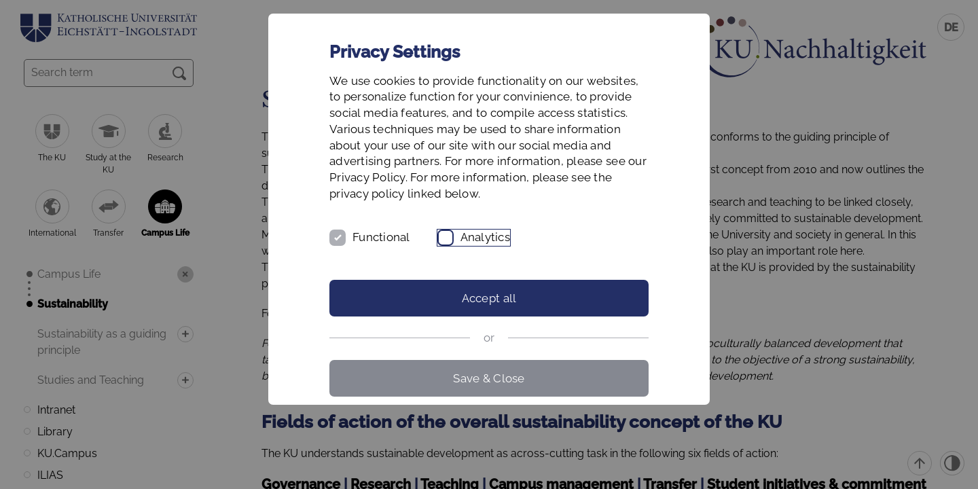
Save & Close (488, 378)
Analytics (485, 237)
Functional (381, 237)
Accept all (489, 298)
